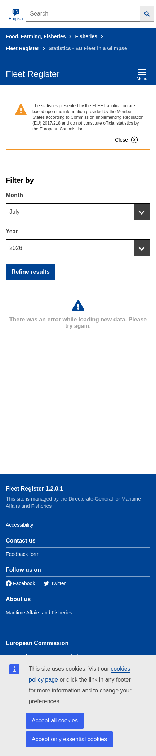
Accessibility (19, 525)
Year (12, 231)
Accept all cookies (55, 720)
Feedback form (22, 554)
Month (14, 195)
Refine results (31, 272)
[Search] (147, 14)
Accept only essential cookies (69, 739)
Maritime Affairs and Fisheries (39, 612)
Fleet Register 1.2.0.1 (34, 488)
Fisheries (86, 36)
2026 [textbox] (15, 248)
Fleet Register (22, 48)
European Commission (37, 643)
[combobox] (78, 211)
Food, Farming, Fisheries (36, 36)
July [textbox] (14, 212)
